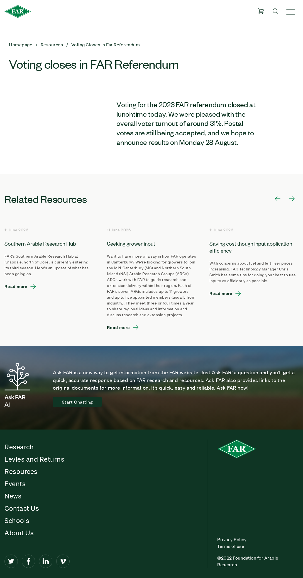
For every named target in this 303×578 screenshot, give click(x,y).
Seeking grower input (131, 243)
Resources (21, 471)
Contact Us (21, 508)
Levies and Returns (34, 459)
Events (15, 484)
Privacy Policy (231, 539)
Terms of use (230, 546)
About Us (19, 533)
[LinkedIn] (45, 561)
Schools (17, 520)
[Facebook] (28, 561)
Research (19, 447)
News (12, 496)
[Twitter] (11, 561)
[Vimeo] (63, 561)
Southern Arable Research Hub (40, 243)
